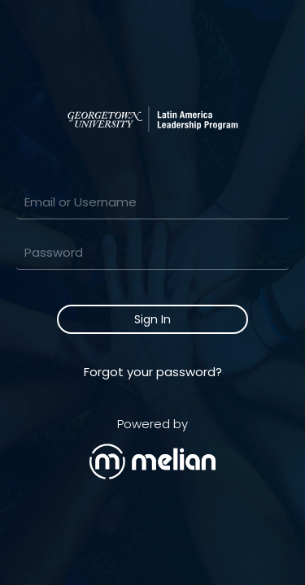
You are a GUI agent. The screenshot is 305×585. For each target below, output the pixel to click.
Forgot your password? (153, 371)
